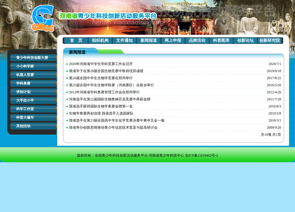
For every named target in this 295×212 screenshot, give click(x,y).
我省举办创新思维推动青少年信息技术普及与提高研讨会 (113, 127)
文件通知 (124, 40)
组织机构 (100, 40)
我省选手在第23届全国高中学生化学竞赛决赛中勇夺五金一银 (117, 120)
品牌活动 (197, 40)
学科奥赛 (23, 83)
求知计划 (23, 92)
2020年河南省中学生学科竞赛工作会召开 (101, 64)
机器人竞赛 (25, 75)
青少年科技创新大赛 (32, 58)
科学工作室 (25, 109)
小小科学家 (25, 66)
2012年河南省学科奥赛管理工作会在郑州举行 (104, 92)
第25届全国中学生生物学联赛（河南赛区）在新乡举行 (111, 85)
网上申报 (173, 40)
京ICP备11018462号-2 (201, 155)
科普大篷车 (25, 117)
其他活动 (23, 126)
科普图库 (221, 40)
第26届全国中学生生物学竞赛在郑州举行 (101, 78)
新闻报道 (148, 40)
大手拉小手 (25, 100)
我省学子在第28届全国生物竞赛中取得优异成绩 (106, 71)
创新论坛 (245, 40)
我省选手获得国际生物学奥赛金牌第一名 (101, 106)
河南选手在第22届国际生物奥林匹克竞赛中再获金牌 (109, 99)
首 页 (76, 40)
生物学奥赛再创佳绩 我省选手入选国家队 (101, 113)
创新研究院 (269, 40)
